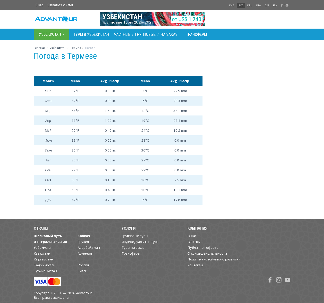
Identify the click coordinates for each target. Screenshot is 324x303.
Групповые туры (135, 235)
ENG (231, 5)
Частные (122, 34)
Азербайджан (89, 247)
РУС (240, 5)
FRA (258, 5)
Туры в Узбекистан (91, 34)
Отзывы (193, 241)
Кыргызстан (43, 259)
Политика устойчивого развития (213, 259)
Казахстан (42, 253)
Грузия (83, 241)
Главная (39, 48)
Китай (82, 271)
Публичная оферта (202, 247)
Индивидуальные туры (140, 241)
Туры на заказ (133, 247)
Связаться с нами (60, 5)
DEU (249, 5)
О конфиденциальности (207, 253)
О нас (39, 5)
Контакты (195, 265)
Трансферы (196, 34)
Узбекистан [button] (51, 34)
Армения (85, 253)
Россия (83, 265)
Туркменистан (45, 271)
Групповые (145, 34)
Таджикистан (44, 265)
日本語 (284, 5)
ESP (267, 5)
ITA (275, 5)
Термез (75, 48)
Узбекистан (58, 48)
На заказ (169, 34)
